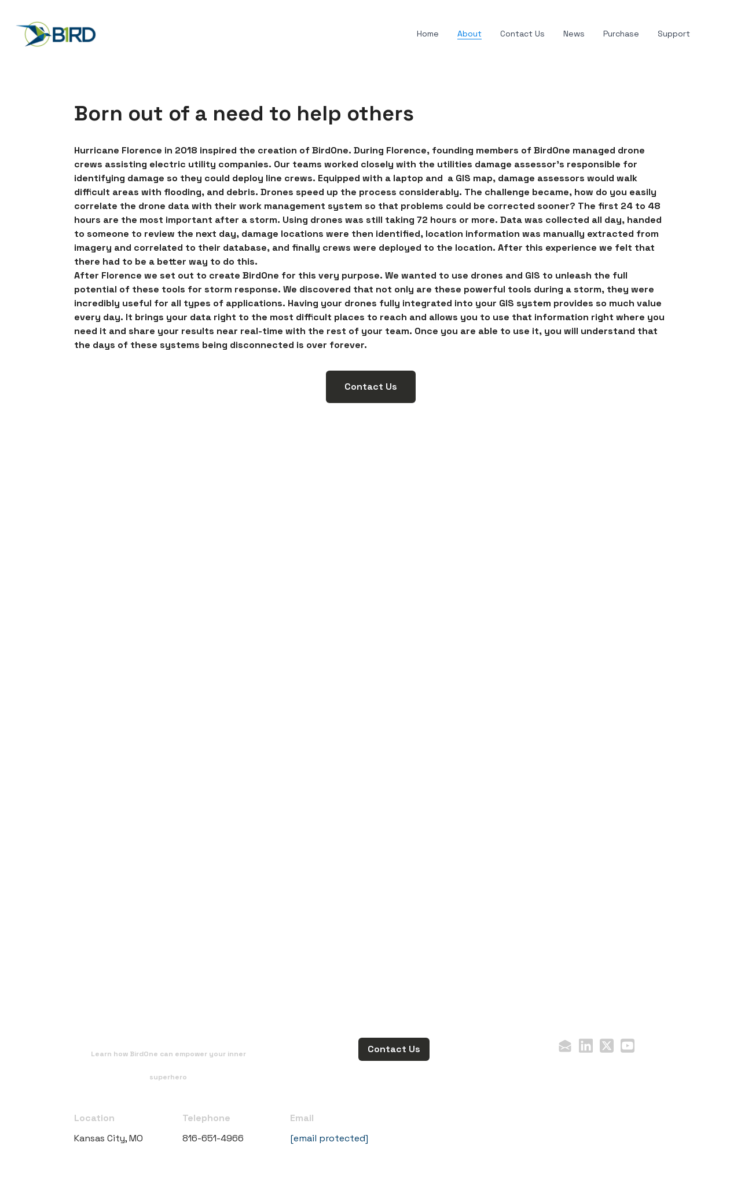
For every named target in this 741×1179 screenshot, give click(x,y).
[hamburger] (111, 32)
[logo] (55, 34)
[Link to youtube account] (627, 1045)
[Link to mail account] (565, 1045)
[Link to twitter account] (607, 1045)
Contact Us (370, 386)
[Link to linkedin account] (586, 1045)
